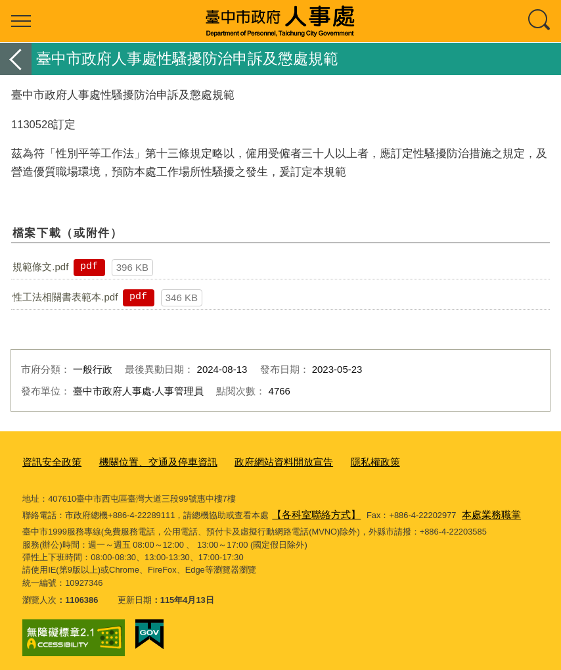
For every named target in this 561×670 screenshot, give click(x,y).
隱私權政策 (335, 461)
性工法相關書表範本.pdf (65, 296)
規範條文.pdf (40, 266)
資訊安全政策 (48, 461)
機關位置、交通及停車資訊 (142, 461)
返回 (16, 59)
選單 (21, 21)
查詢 (540, 21)
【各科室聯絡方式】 (310, 510)
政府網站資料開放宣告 (253, 461)
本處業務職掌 (475, 510)
